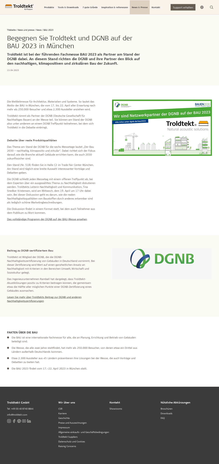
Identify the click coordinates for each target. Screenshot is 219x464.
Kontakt (115, 402)
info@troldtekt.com (17, 414)
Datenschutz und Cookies (71, 441)
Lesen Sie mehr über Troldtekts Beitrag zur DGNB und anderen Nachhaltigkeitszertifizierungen (44, 299)
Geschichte (64, 418)
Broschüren (166, 408)
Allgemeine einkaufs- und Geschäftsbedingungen (83, 432)
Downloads (166, 413)
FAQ (163, 418)
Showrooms (116, 408)
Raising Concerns (67, 446)
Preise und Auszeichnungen (72, 422)
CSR (60, 408)
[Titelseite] (19, 7)
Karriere (62, 413)
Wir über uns (66, 402)
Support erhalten (183, 7)
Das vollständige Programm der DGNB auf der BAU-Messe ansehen (47, 219)
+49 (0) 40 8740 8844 (22, 408)
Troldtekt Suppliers (68, 436)
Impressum (64, 427)
